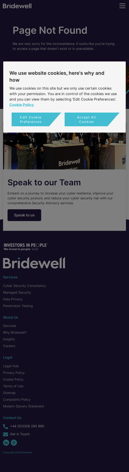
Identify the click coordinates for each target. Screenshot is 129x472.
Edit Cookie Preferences (31, 119)
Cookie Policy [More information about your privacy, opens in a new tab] (21, 104)
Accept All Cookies (86, 119)
